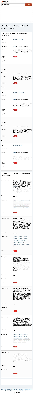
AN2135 (15, 242)
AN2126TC (15, 334)
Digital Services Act (14, 390)
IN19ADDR (15, 236)
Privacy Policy (15, 389)
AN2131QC (27, 200)
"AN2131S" (27, 244)
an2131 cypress (21, 242)
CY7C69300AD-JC (21, 200)
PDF (15, 56)
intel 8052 (26, 338)
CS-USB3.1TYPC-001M (18, 39)
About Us (26, 390)
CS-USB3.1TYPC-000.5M (18, 92)
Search (28, 4)
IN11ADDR (20, 236)
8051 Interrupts (17, 240)
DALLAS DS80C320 (17, 244)
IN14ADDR (20, 238)
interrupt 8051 (24, 240)
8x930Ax (15, 186)
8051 (14, 246)
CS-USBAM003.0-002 (17, 145)
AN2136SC (15, 207)
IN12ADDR (25, 236)
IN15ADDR (25, 238)
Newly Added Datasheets (6, 389)
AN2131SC (20, 334)
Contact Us (21, 390)
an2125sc (20, 207)
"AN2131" (23, 244)
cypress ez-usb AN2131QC (18, 338)
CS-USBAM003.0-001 (17, 66)
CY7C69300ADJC (26, 207)
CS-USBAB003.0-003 (17, 119)
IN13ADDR (15, 238)
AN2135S (25, 336)
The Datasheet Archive (5, 1)
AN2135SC (25, 334)
